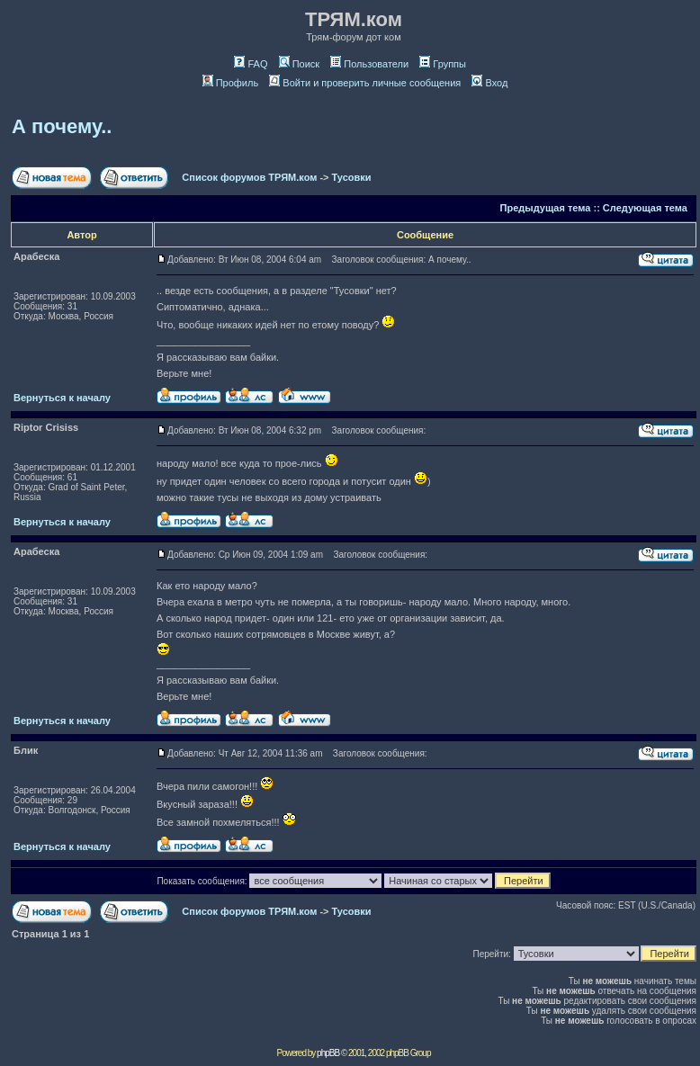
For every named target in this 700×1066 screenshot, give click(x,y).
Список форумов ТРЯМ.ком (249, 177)
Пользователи (369, 63)
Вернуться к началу (62, 397)
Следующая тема (645, 207)
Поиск (299, 63)
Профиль (230, 82)
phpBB (328, 1053)
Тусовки (352, 177)
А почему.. (62, 126)
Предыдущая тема (545, 207)
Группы (442, 63)
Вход (489, 82)
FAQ (250, 63)
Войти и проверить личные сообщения (365, 82)
